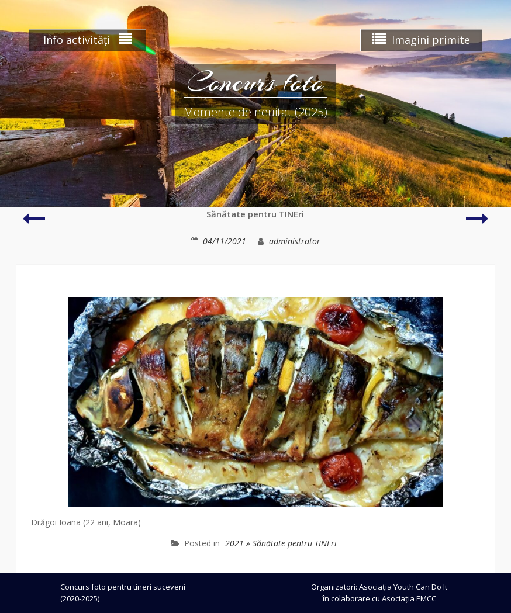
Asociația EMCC (409, 598)
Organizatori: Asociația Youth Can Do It (379, 586)
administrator (294, 241)
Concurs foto (255, 82)
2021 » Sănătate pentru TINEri (281, 543)
